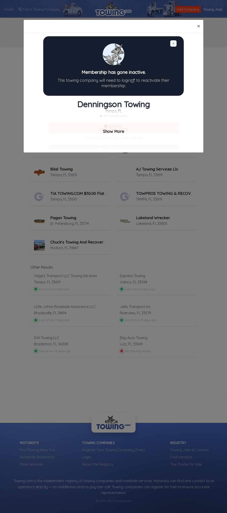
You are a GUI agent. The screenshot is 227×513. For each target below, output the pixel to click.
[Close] (198, 26)
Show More (113, 131)
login (129, 80)
